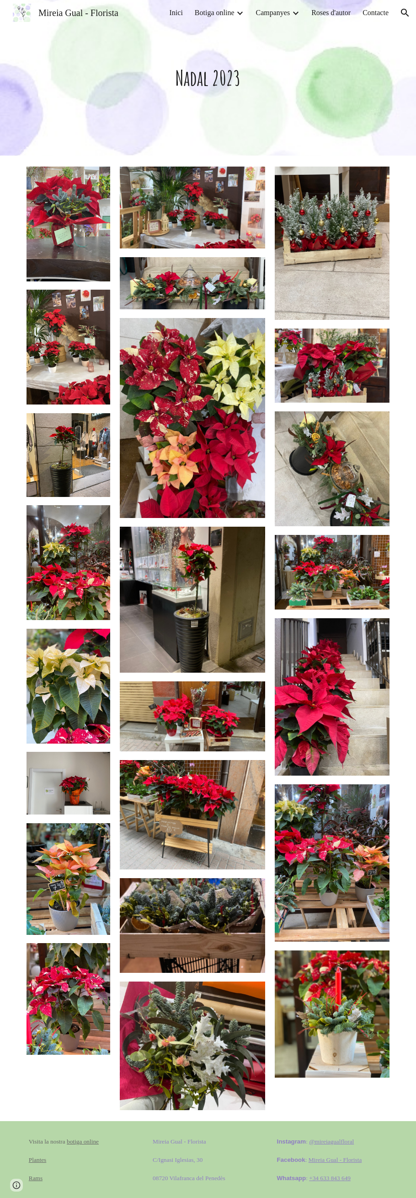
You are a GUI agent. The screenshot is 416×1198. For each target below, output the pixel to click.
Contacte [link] (376, 12)
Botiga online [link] (215, 12)
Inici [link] (176, 12)
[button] (405, 13)
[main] (208, 78)
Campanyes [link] (273, 12)
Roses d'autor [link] (331, 12)
